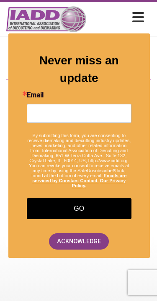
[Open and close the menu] (117, 18)
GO (79, 208)
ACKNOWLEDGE (79, 241)
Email (35, 95)
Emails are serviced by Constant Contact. (79, 178)
